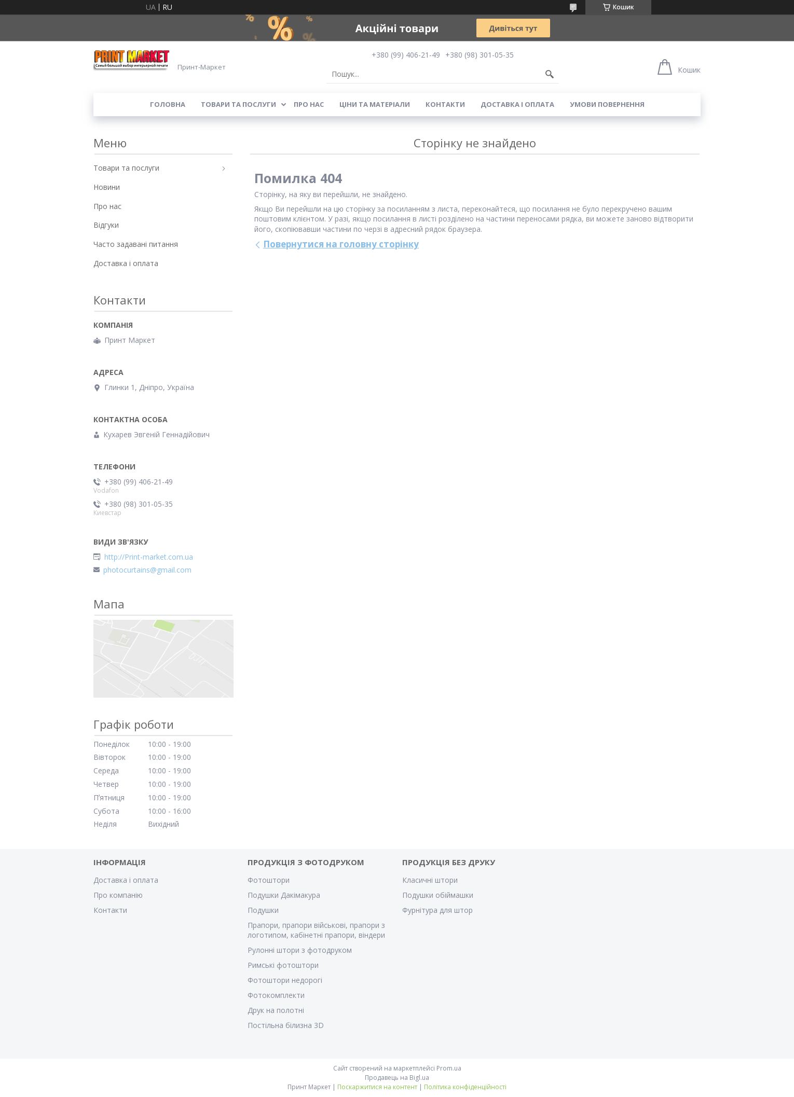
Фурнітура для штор (437, 910)
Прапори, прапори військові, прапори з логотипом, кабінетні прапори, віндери (316, 930)
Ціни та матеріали (374, 104)
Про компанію (118, 895)
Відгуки (106, 225)
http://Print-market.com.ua (148, 557)
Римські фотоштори (283, 965)
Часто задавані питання (135, 244)
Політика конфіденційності (465, 1086)
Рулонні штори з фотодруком (300, 950)
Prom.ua (448, 1068)
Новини (106, 187)
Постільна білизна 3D (286, 1025)
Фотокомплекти (276, 995)
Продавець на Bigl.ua (397, 1077)
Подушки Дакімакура (284, 895)
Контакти (445, 104)
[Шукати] (549, 74)
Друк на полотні (276, 1010)
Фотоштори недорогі (285, 980)
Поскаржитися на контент (377, 1086)
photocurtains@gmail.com (147, 570)
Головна (167, 104)
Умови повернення (607, 104)
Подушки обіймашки (437, 895)
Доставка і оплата (517, 104)
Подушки (263, 910)
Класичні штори (430, 880)
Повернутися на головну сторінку (341, 244)
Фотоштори (269, 880)
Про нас (309, 104)
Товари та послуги (238, 104)
